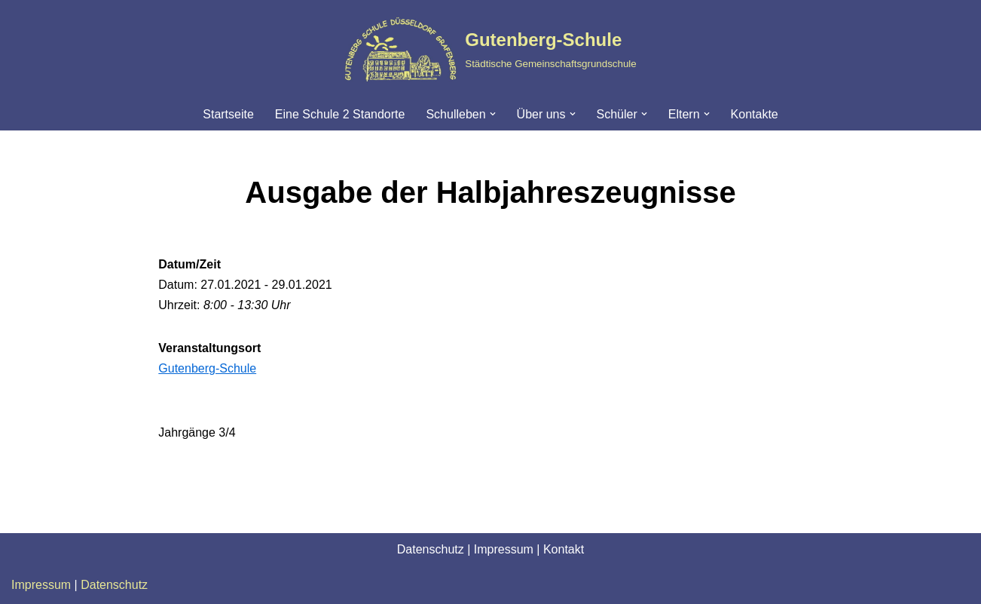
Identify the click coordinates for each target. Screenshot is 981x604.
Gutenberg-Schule (207, 368)
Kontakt (563, 549)
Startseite (228, 114)
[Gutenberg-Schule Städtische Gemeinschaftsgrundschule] (490, 49)
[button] (493, 114)
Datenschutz (430, 549)
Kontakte (754, 114)
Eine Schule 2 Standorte (340, 114)
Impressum (503, 549)
